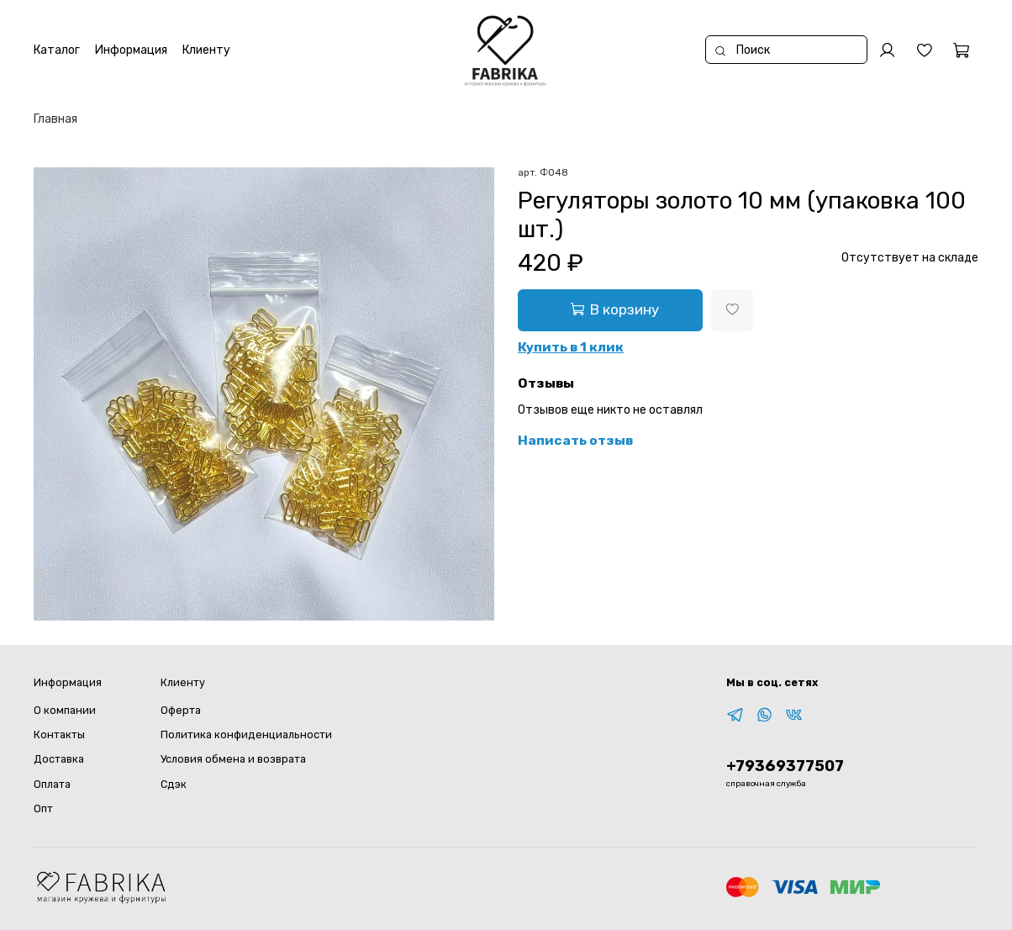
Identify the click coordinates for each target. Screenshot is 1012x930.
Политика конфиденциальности (246, 734)
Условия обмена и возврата (233, 759)
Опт (43, 808)
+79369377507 (785, 766)
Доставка (59, 759)
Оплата (52, 784)
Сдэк (174, 784)
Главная (55, 119)
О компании (65, 710)
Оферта (181, 710)
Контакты (59, 734)
